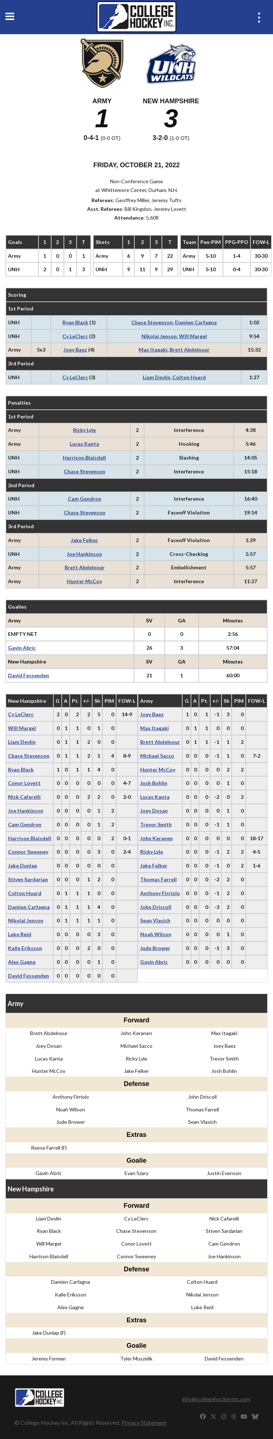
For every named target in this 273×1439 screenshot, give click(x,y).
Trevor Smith (156, 824)
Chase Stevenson (152, 322)
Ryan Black (75, 322)
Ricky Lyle (84, 430)
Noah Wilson (155, 934)
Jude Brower (155, 948)
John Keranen (156, 838)
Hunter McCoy (84, 581)
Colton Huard (189, 377)
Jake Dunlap (22, 865)
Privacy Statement (144, 1422)
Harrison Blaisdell (84, 457)
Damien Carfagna (196, 322)
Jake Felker (84, 540)
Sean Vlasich (155, 920)
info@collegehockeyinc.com (216, 1398)
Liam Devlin (156, 377)
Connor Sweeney (28, 852)
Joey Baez (75, 349)
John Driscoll (155, 907)
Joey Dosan (154, 810)
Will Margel (193, 336)
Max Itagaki (153, 349)
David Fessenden (28, 675)
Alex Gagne (22, 962)
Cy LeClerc (75, 336)
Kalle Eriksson (25, 948)
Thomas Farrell (158, 879)
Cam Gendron (84, 499)
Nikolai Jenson (159, 336)
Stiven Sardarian (28, 879)
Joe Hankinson (84, 554)
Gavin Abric (22, 648)
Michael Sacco (157, 756)
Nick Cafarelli (24, 797)
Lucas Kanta (84, 444)
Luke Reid (19, 934)
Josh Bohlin (153, 783)
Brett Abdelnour (189, 349)
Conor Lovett (24, 783)
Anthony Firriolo (160, 893)
